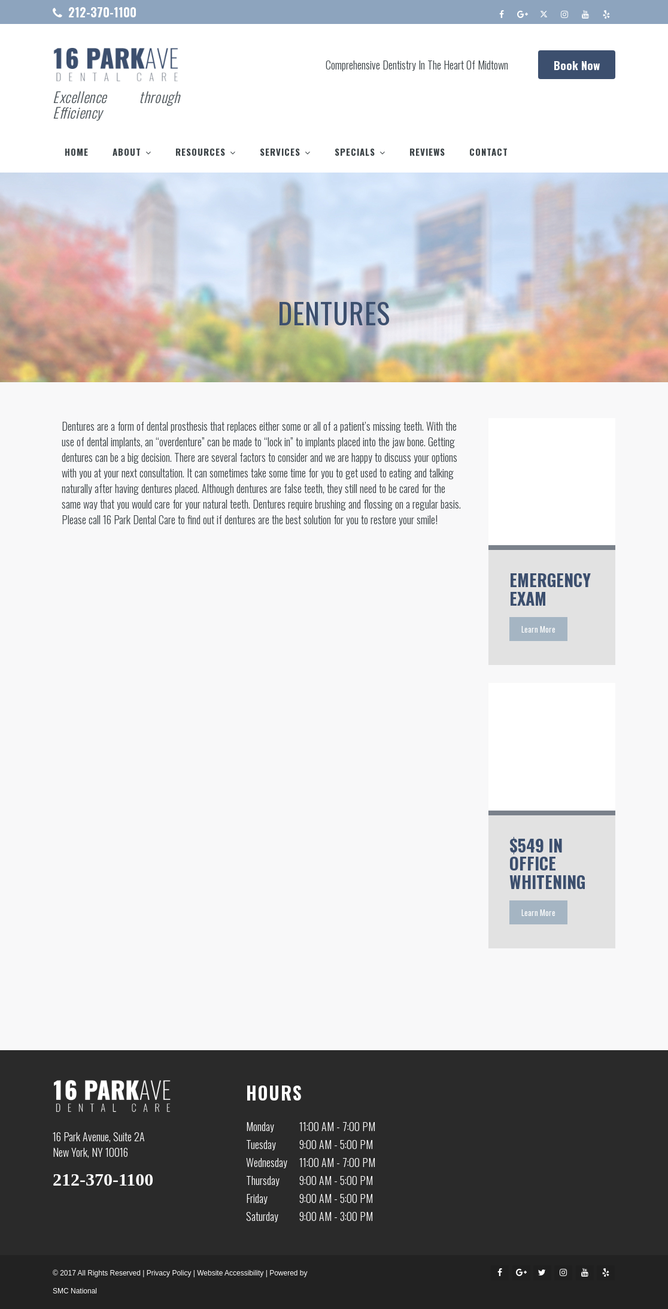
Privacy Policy (169, 1273)
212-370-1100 (102, 12)
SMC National (75, 1291)
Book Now (577, 64)
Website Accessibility (230, 1273)
